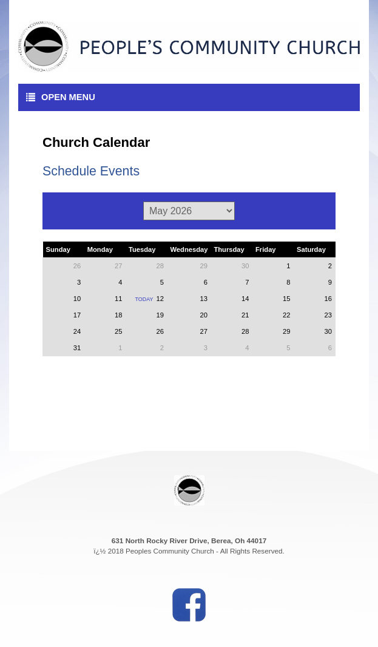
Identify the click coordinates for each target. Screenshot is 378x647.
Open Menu (60, 97)
